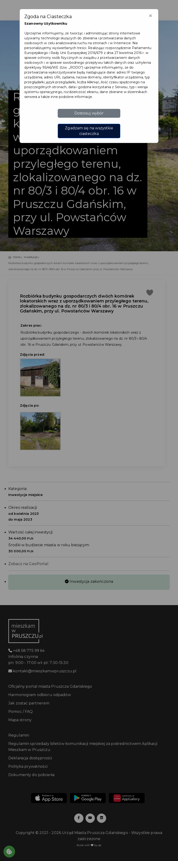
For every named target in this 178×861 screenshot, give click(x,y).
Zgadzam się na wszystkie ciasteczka (89, 131)
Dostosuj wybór (89, 113)
